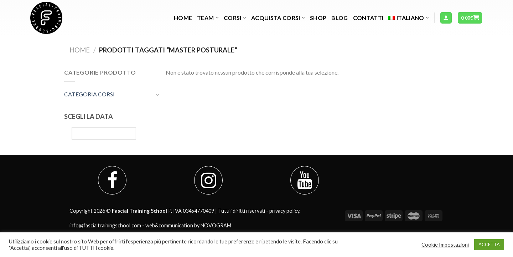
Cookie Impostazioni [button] (445, 245)
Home (183, 17)
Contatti (368, 17)
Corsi (235, 17)
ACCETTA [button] (489, 244)
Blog (339, 17)
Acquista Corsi (278, 17)
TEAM (208, 17)
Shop (318, 17)
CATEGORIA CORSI (89, 94)
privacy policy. (284, 211)
